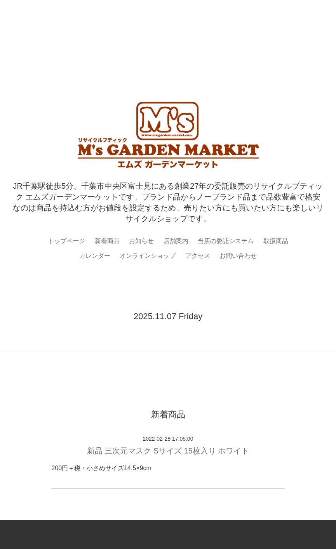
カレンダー (94, 255)
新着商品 (107, 241)
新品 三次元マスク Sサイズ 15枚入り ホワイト (168, 450)
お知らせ (141, 241)
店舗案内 (176, 241)
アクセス (197, 255)
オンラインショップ (148, 255)
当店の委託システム (226, 241)
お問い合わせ (238, 255)
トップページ (66, 241)
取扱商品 (275, 241)
